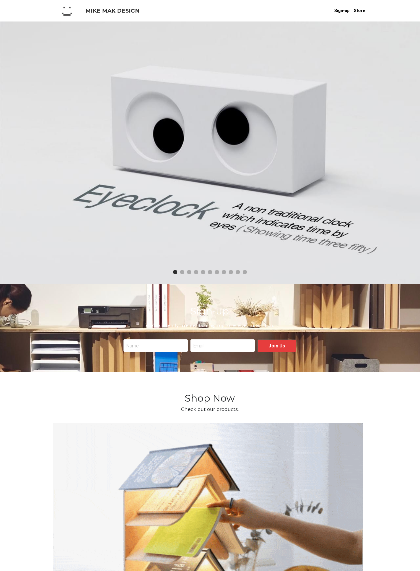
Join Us (276, 345)
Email (198, 345)
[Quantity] (309, 474)
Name (132, 345)
